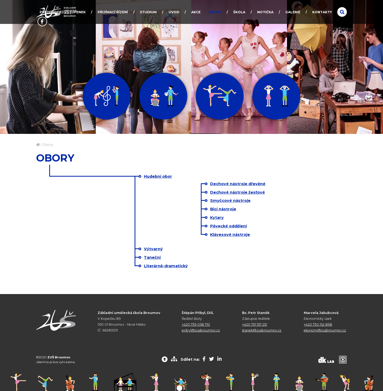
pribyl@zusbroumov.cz (201, 330)
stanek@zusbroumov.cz (261, 330)
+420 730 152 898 (318, 324)
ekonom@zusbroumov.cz (325, 330)
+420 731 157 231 (254, 324)
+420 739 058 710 (196, 324)
